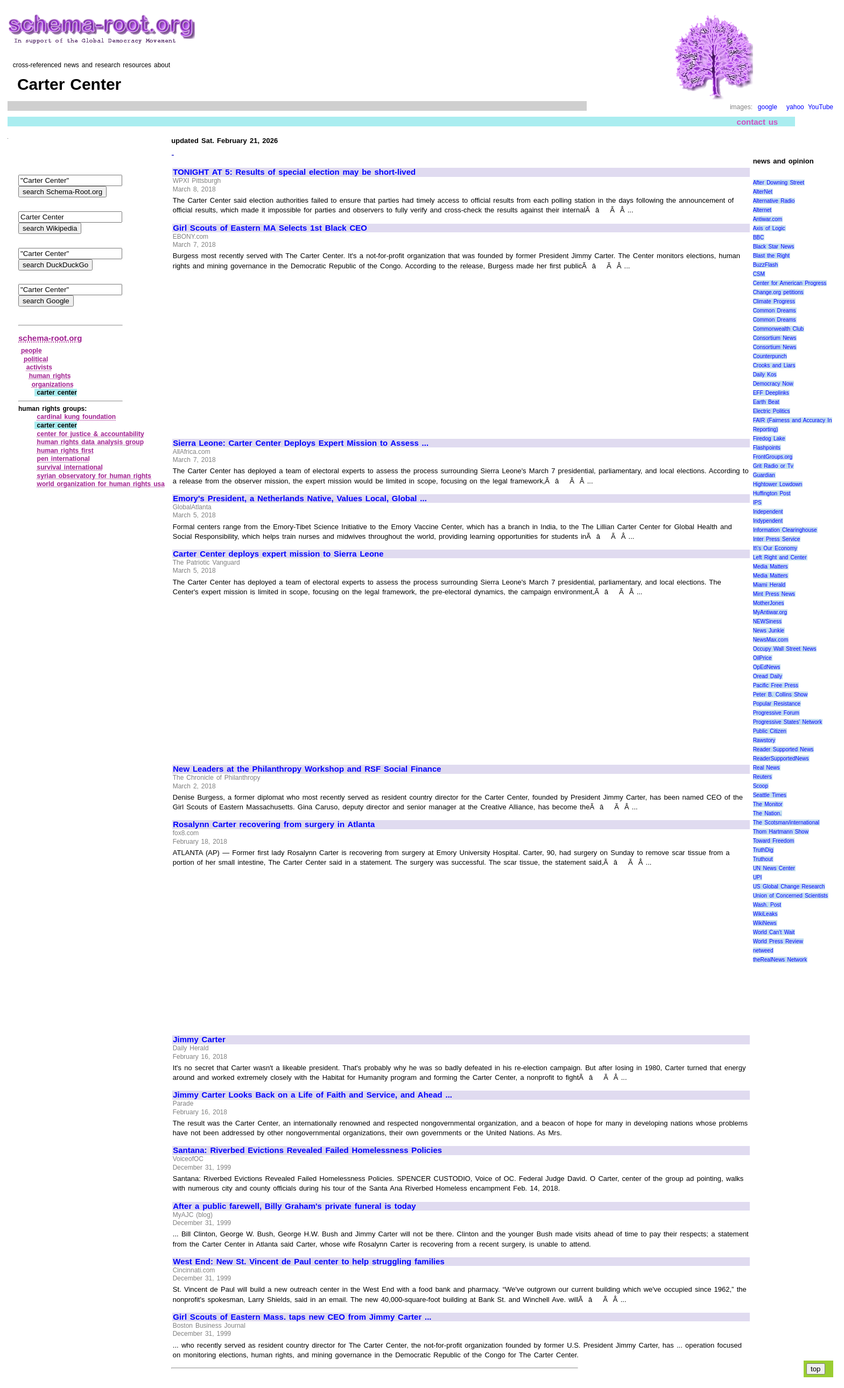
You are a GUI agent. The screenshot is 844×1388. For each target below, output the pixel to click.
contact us (757, 121)
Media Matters (770, 567)
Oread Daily (767, 676)
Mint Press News (774, 594)
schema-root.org (50, 338)
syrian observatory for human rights (94, 476)
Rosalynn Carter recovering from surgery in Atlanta (274, 824)
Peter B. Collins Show (780, 694)
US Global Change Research (789, 886)
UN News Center (774, 868)
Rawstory (764, 740)
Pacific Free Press (775, 685)
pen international (63, 458)
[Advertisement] (263, 349)
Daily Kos (765, 375)
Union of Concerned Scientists (790, 896)
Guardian (764, 475)
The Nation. (767, 813)
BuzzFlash (765, 265)
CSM (759, 274)
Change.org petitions (778, 292)
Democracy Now (773, 384)
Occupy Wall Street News (785, 649)
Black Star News (773, 247)
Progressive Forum (776, 713)
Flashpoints (766, 448)
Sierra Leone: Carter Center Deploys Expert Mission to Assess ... (300, 443)
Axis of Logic (769, 228)
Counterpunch (770, 356)
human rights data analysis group (90, 442)
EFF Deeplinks (771, 393)
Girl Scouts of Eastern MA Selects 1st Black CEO (270, 228)
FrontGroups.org (772, 457)
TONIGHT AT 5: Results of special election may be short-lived (294, 172)
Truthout (763, 859)
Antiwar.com (767, 219)
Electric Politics (771, 411)
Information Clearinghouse (785, 530)
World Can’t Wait (774, 932)
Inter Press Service (776, 539)
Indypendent (768, 521)
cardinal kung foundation (76, 417)
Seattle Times (769, 795)
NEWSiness (767, 621)
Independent (768, 512)
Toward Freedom (773, 841)
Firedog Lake (769, 439)
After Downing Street (778, 183)
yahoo (795, 107)
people (31, 350)
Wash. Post (767, 905)
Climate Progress (774, 301)
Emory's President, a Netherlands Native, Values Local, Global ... (300, 498)
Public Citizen (769, 731)
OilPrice (762, 658)
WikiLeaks (765, 914)
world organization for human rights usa (101, 484)
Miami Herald (769, 585)
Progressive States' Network (787, 722)
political (36, 359)
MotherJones (768, 603)
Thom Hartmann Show (780, 832)
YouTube (820, 107)
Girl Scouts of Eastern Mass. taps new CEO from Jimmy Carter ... (302, 1317)
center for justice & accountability (90, 434)
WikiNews (765, 923)
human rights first (65, 450)
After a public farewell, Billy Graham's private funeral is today (294, 1206)
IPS (757, 503)
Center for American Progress (790, 283)
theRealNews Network (780, 960)
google (767, 107)
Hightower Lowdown (778, 484)
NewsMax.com (771, 640)
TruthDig (763, 850)
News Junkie (768, 631)
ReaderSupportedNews (781, 758)
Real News (766, 768)
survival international (70, 467)
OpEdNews (766, 667)
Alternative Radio (774, 201)
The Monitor (768, 804)
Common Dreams (774, 311)
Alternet (762, 210)
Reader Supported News (783, 749)
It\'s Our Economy (775, 548)
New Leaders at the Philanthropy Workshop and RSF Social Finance (307, 769)
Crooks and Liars (774, 365)
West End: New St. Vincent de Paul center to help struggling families (309, 1261)
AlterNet (762, 192)
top (816, 1369)
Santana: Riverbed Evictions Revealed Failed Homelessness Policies (307, 1150)
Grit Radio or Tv (773, 466)
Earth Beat (766, 402)
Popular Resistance (776, 704)
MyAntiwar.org (770, 612)
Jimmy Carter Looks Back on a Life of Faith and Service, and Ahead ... (312, 1095)
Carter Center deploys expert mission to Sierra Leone (278, 554)
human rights (50, 376)
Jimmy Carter (199, 1039)
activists (39, 367)
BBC (758, 237)
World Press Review (778, 941)
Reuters (762, 777)
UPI (757, 877)
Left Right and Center (780, 557)
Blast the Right (771, 256)
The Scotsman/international (786, 822)
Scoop (760, 786)
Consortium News (775, 338)
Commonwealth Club (778, 329)
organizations (53, 384)
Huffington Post (772, 493)
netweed (763, 950)
